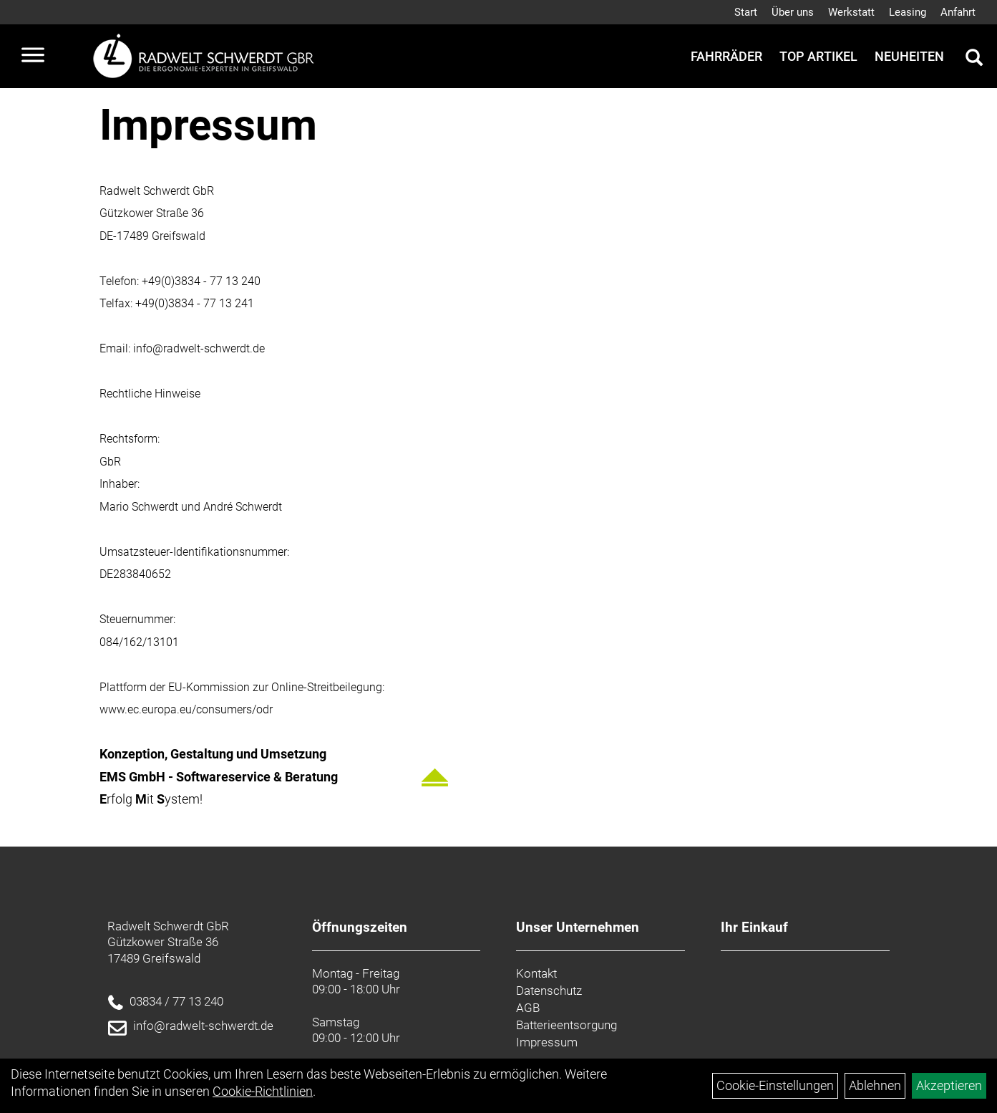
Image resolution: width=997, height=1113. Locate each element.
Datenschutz (549, 990)
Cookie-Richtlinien (263, 1091)
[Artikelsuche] (974, 59)
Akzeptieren (949, 1085)
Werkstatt (851, 12)
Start (745, 12)
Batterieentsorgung (566, 1025)
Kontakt (536, 973)
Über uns (793, 12)
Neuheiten (909, 56)
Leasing (907, 12)
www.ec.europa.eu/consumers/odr (186, 709)
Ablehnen (875, 1085)
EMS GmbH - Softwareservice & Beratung (218, 776)
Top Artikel (818, 56)
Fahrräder (726, 56)
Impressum (547, 1042)
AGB (528, 1008)
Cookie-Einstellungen (775, 1085)
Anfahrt (958, 12)
